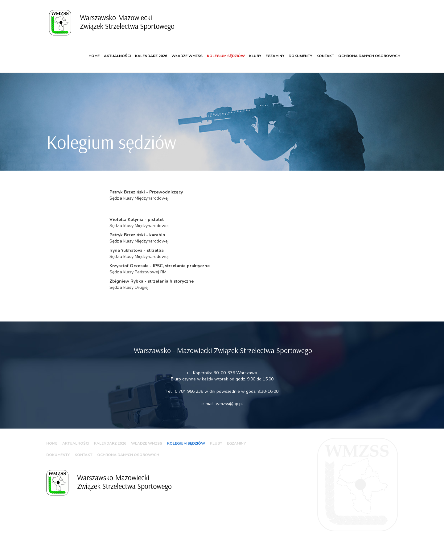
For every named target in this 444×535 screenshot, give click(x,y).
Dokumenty (300, 50)
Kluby (255, 50)
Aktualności (117, 50)
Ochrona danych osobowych (369, 50)
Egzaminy (274, 50)
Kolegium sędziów (226, 50)
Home (94, 50)
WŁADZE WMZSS (187, 50)
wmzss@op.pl (229, 398)
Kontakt (325, 50)
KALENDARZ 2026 (151, 50)
